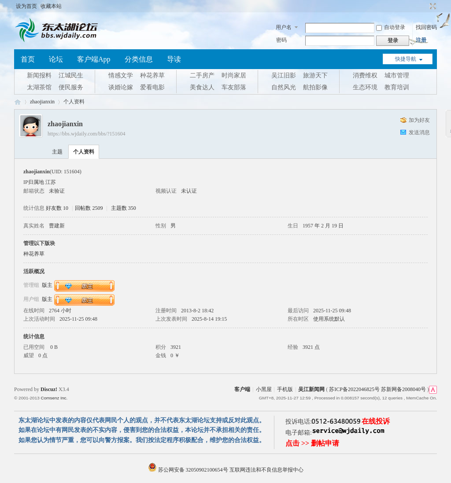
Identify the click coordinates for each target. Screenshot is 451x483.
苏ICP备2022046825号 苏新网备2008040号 (377, 389)
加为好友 (419, 120)
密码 (281, 40)
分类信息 (139, 59)
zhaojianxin (42, 102)
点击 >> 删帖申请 (312, 443)
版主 (47, 285)
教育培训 (396, 87)
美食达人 (202, 87)
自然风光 (283, 87)
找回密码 (426, 27)
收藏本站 (51, 6)
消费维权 (365, 75)
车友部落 (234, 87)
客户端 (242, 389)
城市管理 (396, 75)
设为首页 (26, 6)
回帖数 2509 (89, 208)
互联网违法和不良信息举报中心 (266, 470)
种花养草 (152, 75)
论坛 (56, 59)
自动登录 (390, 27)
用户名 (284, 27)
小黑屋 (264, 389)
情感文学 (120, 75)
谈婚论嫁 (120, 87)
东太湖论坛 (17, 101)
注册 (421, 40)
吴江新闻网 (311, 389)
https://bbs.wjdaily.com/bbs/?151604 (87, 134)
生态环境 (365, 87)
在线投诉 (376, 421)
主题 (57, 152)
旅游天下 (315, 75)
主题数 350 (123, 208)
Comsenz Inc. (54, 397)
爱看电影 (152, 87)
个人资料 (83, 152)
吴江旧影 (283, 75)
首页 (28, 59)
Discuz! (49, 389)
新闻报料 (39, 75)
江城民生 (71, 75)
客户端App (94, 59)
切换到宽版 (432, 6)
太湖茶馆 (39, 87)
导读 (174, 59)
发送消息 (419, 132)
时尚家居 (234, 75)
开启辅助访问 (424, 6)
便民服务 (71, 87)
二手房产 (202, 75)
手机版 (285, 389)
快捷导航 (405, 59)
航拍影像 (315, 87)
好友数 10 (57, 208)
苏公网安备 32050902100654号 (188, 470)
